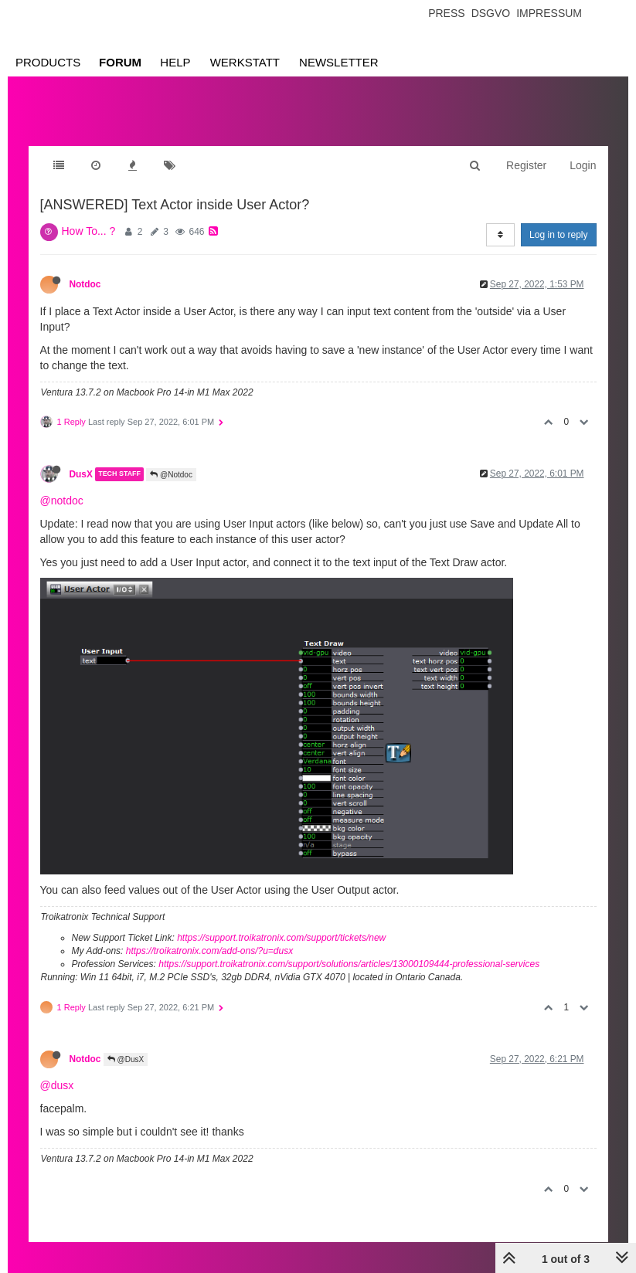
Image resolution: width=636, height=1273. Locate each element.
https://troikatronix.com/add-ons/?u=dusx (209, 950)
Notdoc (85, 284)
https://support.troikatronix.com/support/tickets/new (281, 937)
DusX (81, 474)
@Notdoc (171, 474)
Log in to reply (558, 234)
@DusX (125, 1059)
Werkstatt (245, 62)
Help (175, 62)
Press (446, 13)
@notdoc (61, 500)
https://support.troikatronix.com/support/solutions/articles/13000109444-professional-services (348, 964)
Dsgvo (491, 13)
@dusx (57, 1085)
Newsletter (339, 62)
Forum (120, 62)
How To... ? (89, 231)
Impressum (549, 13)
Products (47, 62)
